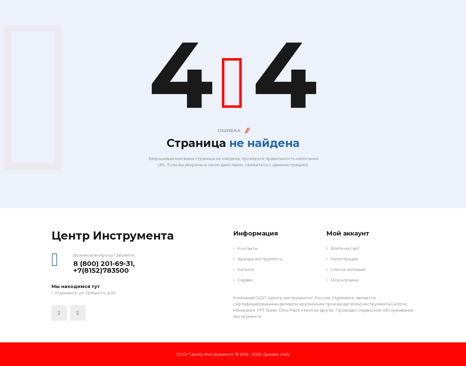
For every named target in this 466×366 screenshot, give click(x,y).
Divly (285, 354)
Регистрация (342, 258)
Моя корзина (342, 279)
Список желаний (346, 269)
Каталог (244, 269)
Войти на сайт (343, 248)
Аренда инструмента (258, 258)
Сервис (243, 279)
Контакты (245, 248)
